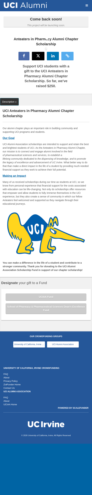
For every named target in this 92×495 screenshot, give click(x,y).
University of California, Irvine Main (29, 395)
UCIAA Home (10, 455)
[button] (7, 74)
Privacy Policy (10, 432)
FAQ (5, 425)
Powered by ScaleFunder (73, 459)
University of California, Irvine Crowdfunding (31, 419)
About (6, 429)
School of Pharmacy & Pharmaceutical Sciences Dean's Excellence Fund (46, 360)
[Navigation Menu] (87, 5)
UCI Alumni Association (63, 395)
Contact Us (9, 439)
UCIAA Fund (46, 348)
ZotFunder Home (12, 436)
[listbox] (46, 74)
